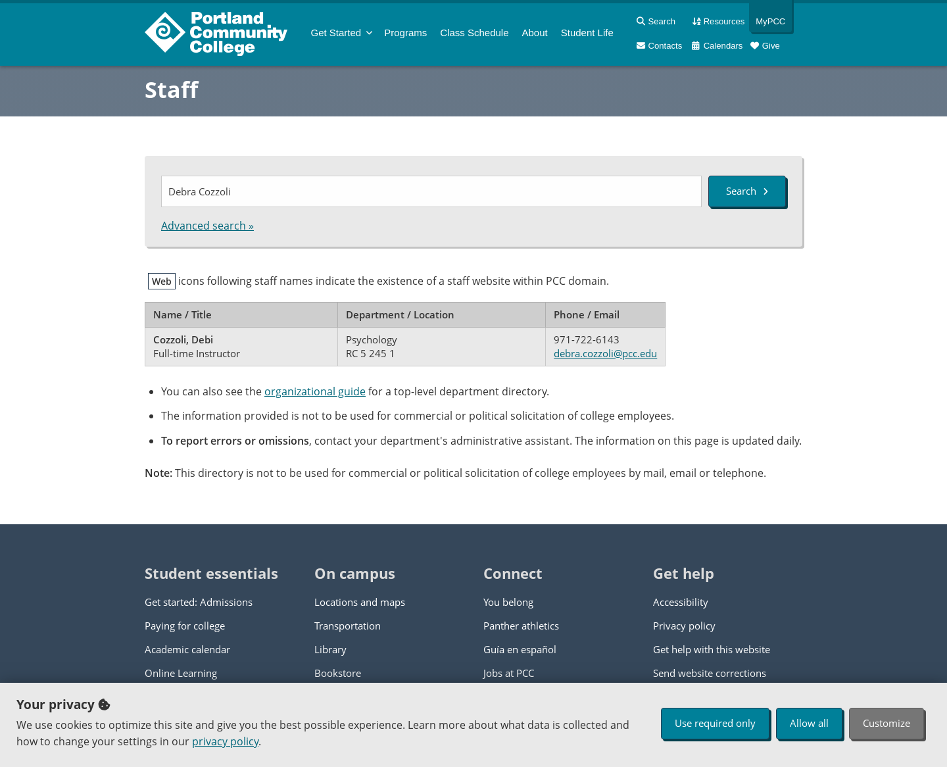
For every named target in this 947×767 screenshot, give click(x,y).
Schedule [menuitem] (474, 32)
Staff (171, 89)
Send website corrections (709, 673)
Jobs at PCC (508, 673)
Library (330, 649)
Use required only (715, 723)
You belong (508, 601)
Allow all (809, 723)
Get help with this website (711, 649)
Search (747, 190)
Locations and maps (359, 601)
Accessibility (680, 601)
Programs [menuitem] (405, 32)
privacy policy (225, 741)
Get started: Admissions (199, 601)
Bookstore (337, 673)
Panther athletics (521, 625)
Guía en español (519, 649)
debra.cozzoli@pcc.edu (605, 353)
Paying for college (185, 625)
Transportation (347, 625)
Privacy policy (684, 625)
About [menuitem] (535, 32)
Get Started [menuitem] (336, 32)
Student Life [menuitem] (587, 32)
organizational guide (315, 391)
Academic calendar (187, 649)
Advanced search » (207, 225)
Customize (886, 723)
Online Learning (181, 673)
